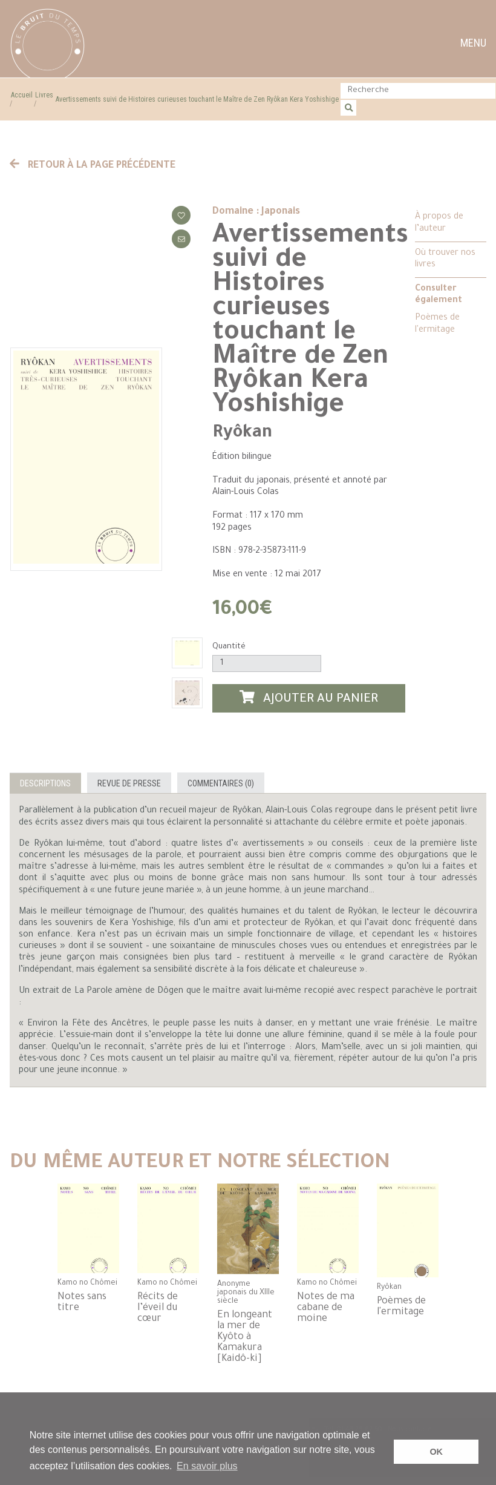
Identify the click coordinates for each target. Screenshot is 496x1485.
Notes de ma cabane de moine (325, 1308)
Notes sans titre (81, 1303)
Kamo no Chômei (87, 1283)
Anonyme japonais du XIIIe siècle (246, 1293)
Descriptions (45, 783)
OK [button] (436, 1452)
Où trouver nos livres (445, 259)
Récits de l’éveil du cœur (157, 1308)
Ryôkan (242, 433)
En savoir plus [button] (207, 1466)
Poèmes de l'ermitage (437, 324)
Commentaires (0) (221, 783)
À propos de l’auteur (439, 223)
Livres (44, 95)
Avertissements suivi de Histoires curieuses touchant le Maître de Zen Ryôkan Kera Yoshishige (197, 99)
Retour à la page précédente (92, 165)
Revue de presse (129, 783)
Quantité (229, 646)
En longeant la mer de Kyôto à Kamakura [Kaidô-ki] (244, 1337)
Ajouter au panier (309, 698)
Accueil (22, 95)
